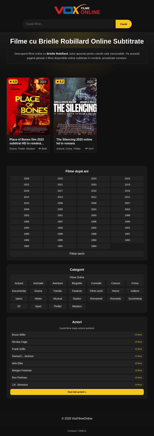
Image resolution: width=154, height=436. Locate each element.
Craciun (115, 283)
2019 (127, 184)
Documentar (19, 290)
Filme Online (77, 277)
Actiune (19, 283)
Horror (115, 290)
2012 (93, 197)
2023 (127, 178)
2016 (93, 190)
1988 (93, 233)
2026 (26, 178)
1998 (26, 221)
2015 (127, 190)
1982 (26, 246)
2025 (60, 178)
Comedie (96, 283)
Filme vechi (77, 253)
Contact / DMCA (77, 430)
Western (77, 306)
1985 (60, 240)
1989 (60, 233)
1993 (60, 227)
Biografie (77, 283)
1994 (26, 227)
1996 (93, 221)
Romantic (115, 298)
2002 (26, 215)
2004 (93, 209)
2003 (127, 209)
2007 (127, 203)
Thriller (58, 306)
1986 (26, 240)
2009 (60, 203)
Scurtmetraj (135, 298)
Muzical (57, 298)
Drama (38, 290)
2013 (60, 197)
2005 (60, 209)
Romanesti (96, 298)
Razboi (77, 298)
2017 (60, 190)
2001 (60, 215)
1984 (93, 240)
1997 (60, 221)
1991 (127, 227)
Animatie (38, 283)
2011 (127, 197)
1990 (26, 233)
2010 (26, 203)
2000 (93, 215)
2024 (93, 178)
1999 (127, 215)
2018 (26, 190)
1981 (60, 246)
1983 (127, 240)
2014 (26, 197)
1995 (127, 221)
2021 (60, 184)
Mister (38, 298)
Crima (135, 283)
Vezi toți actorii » (77, 392)
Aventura (58, 283)
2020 (93, 184)
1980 (93, 246)
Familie (58, 290)
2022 (26, 184)
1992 (93, 227)
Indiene (135, 290)
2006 (26, 209)
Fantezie (77, 290)
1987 (127, 233)
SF (19, 306)
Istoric (19, 298)
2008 (93, 203)
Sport (38, 306)
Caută (123, 24)
